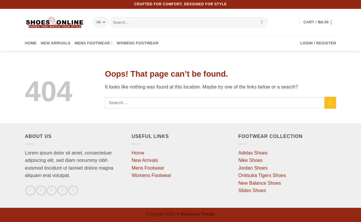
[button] (320, 22)
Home (30, 43)
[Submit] (262, 22)
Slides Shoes (252, 190)
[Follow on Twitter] (52, 190)
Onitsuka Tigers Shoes (262, 175)
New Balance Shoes (259, 183)
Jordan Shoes (253, 167)
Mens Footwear (94, 43)
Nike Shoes (250, 160)
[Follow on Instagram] (41, 190)
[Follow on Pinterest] (73, 190)
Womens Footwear (138, 43)
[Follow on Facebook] (30, 190)
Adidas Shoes (253, 152)
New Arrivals (55, 43)
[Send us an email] (62, 190)
